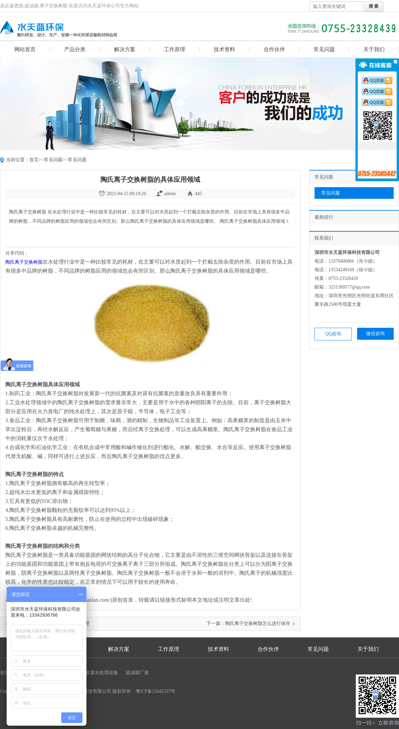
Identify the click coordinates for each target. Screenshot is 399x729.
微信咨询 (375, 333)
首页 (34, 159)
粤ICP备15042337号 (156, 691)
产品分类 (74, 49)
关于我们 (374, 49)
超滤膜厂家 (137, 672)
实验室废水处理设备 (97, 672)
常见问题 (324, 49)
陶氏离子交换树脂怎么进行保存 (257, 623)
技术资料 (224, 49)
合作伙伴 (274, 49)
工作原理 (174, 49)
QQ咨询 (333, 333)
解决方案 (124, 49)
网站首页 (25, 49)
